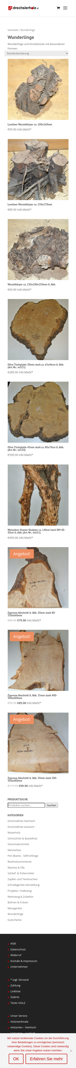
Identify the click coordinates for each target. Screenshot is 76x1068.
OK (16, 1059)
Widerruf (16, 955)
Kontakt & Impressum (24, 961)
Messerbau (14, 850)
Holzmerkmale (19, 1021)
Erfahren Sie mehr (46, 1059)
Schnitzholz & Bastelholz (22, 838)
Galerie (15, 997)
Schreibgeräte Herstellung (24, 885)
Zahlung (15, 985)
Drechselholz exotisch (21, 827)
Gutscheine (14, 920)
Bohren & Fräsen (18, 902)
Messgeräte (15, 908)
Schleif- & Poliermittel (21, 873)
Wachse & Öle (16, 867)
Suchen (51, 805)
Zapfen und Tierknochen (23, 879)
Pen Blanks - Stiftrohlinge (23, 856)
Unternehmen (19, 966)
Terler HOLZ (18, 1003)
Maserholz (14, 832)
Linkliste (16, 991)
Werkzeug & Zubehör (21, 896)
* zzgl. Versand (20, 979)
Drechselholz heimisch (21, 821)
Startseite (13, 30)
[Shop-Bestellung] (36, 53)
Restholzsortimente (20, 861)
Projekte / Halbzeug (20, 891)
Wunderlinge (15, 914)
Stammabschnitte (18, 844)
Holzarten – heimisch (23, 1027)
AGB (13, 943)
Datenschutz (18, 949)
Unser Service (19, 1016)
